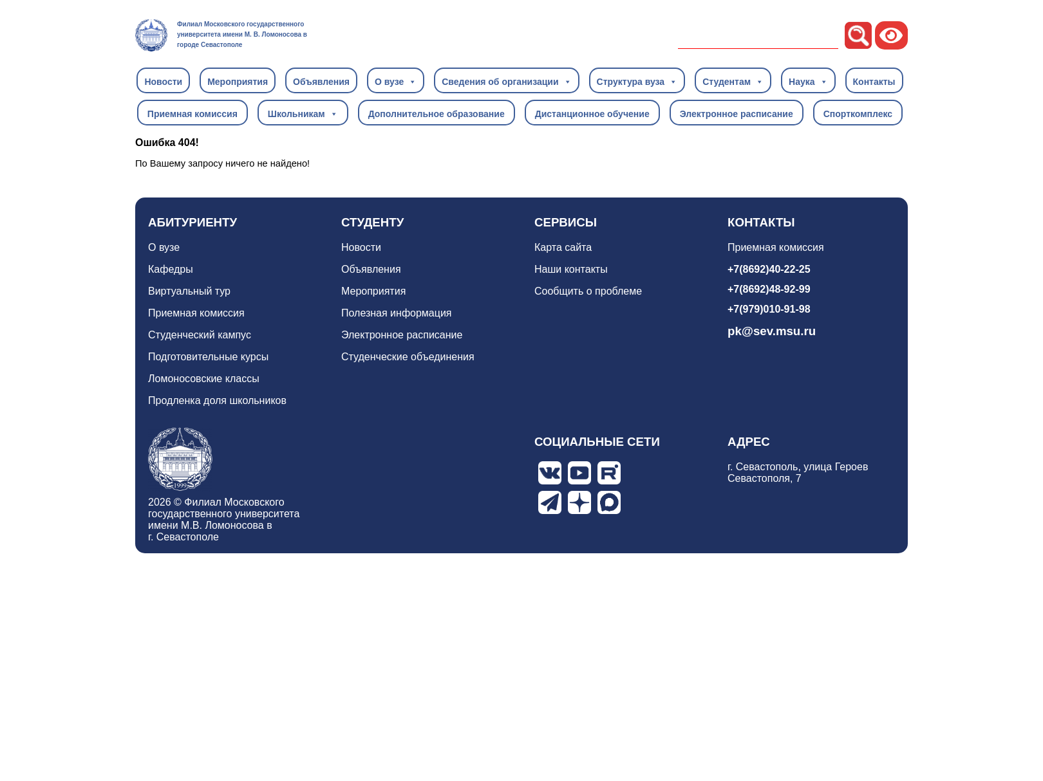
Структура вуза (637, 81)
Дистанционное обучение (592, 114)
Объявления (321, 82)
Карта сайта (563, 247)
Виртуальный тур (189, 291)
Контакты (874, 82)
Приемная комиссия (192, 114)
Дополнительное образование (436, 114)
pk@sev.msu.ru (772, 331)
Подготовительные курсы (208, 356)
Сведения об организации (506, 81)
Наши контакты (571, 269)
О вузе (396, 81)
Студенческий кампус (199, 334)
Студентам (733, 81)
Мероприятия (237, 82)
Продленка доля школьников (217, 400)
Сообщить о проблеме (588, 291)
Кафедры (170, 269)
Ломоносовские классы (203, 378)
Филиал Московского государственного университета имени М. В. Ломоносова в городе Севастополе (242, 34)
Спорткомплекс (857, 114)
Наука (808, 81)
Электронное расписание (736, 114)
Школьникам (303, 113)
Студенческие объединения (408, 356)
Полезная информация (396, 313)
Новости (163, 82)
